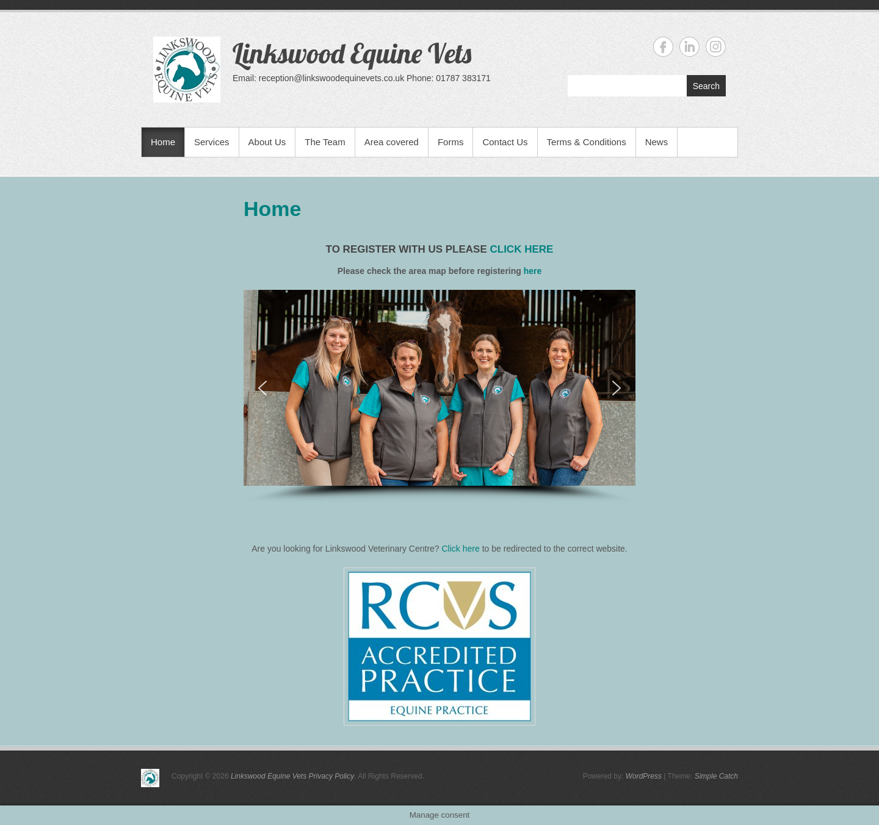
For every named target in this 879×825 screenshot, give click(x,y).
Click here (461, 548)
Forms (451, 142)
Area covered (391, 142)
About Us (267, 142)
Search (706, 86)
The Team (325, 142)
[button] (262, 388)
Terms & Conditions (586, 142)
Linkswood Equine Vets (352, 53)
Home (163, 142)
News (656, 142)
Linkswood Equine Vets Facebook (663, 47)
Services (212, 142)
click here (521, 249)
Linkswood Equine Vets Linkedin (689, 47)
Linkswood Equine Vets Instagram (716, 47)
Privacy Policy (332, 776)
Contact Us (504, 142)
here (533, 271)
